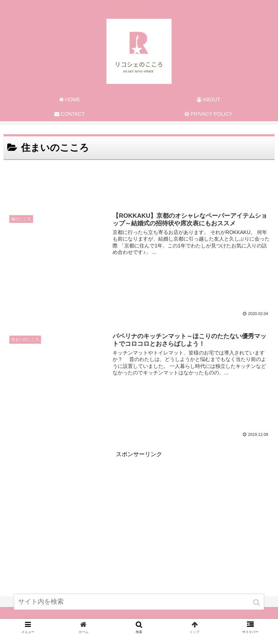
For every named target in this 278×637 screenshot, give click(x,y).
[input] (139, 602)
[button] (257, 602)
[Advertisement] (139, 181)
